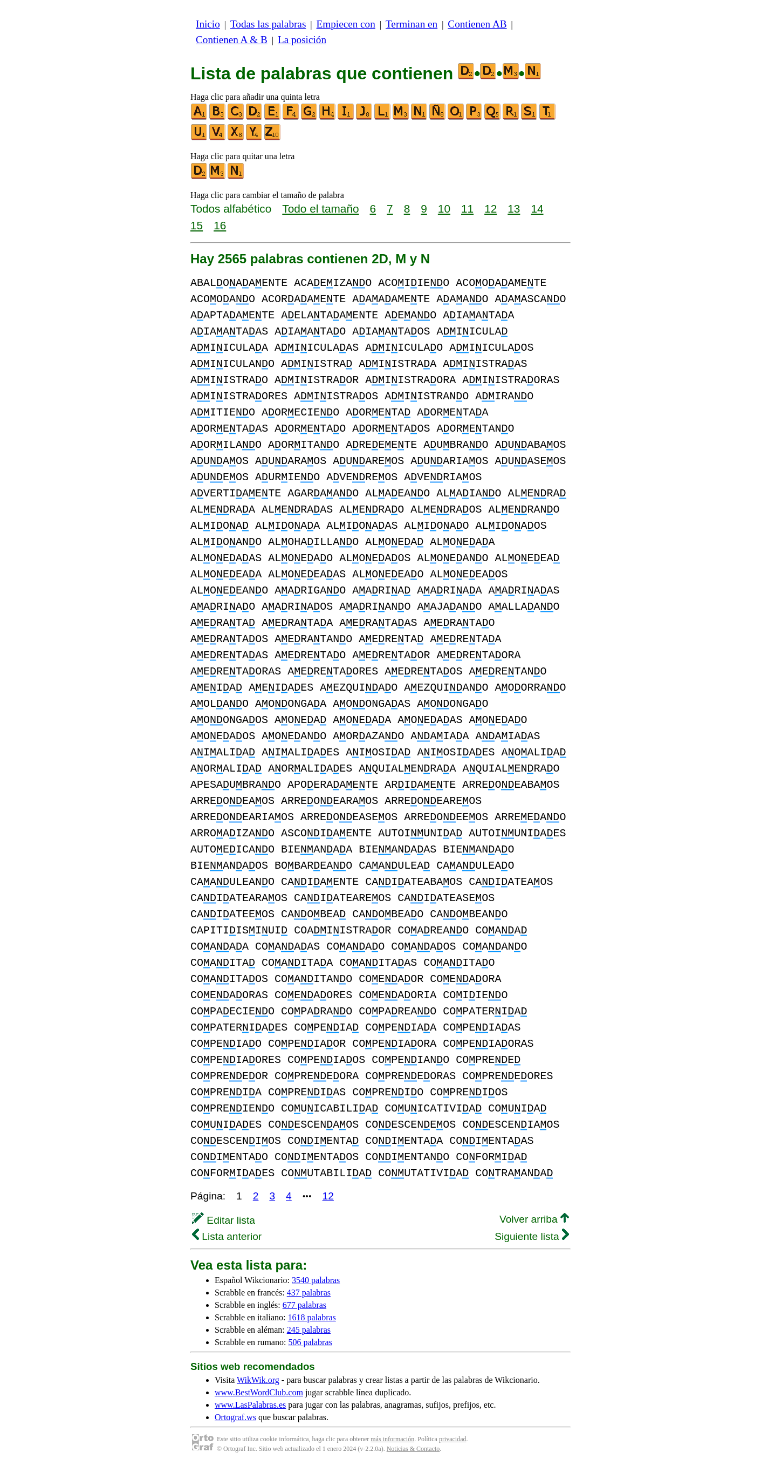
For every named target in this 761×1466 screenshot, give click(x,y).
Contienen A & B (232, 39)
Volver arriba (534, 1219)
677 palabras (304, 1305)
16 (220, 225)
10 (444, 208)
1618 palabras (312, 1317)
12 (490, 208)
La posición (302, 39)
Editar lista (223, 1220)
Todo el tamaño (320, 208)
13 (514, 208)
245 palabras (309, 1329)
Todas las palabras (268, 24)
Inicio (208, 24)
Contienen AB (477, 24)
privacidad (453, 1439)
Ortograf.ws (235, 1417)
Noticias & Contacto (413, 1449)
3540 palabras (316, 1280)
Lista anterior (227, 1236)
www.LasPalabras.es (250, 1404)
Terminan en (411, 24)
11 (467, 208)
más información (392, 1439)
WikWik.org (258, 1380)
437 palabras (309, 1292)
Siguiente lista (532, 1236)
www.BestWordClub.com (259, 1392)
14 (537, 208)
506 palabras (310, 1342)
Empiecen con (346, 24)
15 (196, 225)
